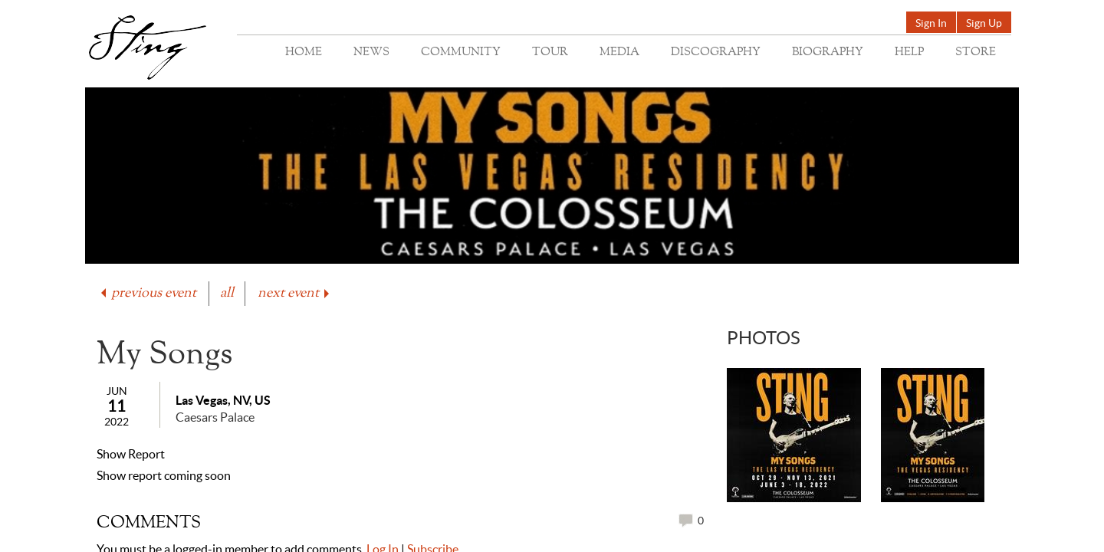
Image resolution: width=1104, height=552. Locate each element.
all (227, 293)
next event (295, 293)
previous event (147, 293)
